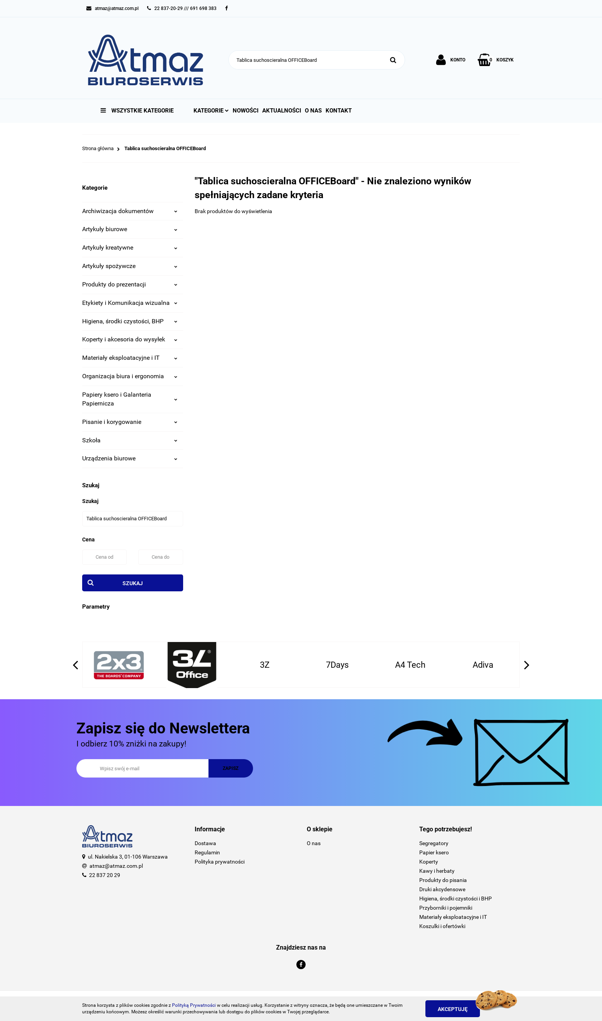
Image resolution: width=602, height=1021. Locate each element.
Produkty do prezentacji (129, 284)
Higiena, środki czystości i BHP (455, 898)
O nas (313, 110)
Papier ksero (434, 852)
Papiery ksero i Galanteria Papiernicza (129, 399)
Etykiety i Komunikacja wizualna (129, 302)
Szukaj (132, 583)
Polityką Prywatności (194, 1005)
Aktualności (281, 110)
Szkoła (129, 440)
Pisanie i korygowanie (129, 421)
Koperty (428, 862)
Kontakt (339, 110)
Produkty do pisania (443, 880)
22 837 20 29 (104, 875)
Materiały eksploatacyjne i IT (129, 357)
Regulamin (207, 852)
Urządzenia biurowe (129, 458)
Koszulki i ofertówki (442, 926)
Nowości (245, 110)
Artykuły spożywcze (129, 266)
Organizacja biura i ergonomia (129, 376)
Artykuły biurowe (129, 229)
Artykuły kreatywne (129, 247)
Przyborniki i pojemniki (445, 908)
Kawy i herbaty (437, 871)
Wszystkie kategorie (137, 110)
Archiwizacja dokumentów (129, 211)
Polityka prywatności (220, 862)
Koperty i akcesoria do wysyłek (129, 339)
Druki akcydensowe (442, 889)
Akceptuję (453, 1009)
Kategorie (211, 110)
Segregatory (433, 843)
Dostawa (205, 843)
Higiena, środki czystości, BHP (129, 321)
